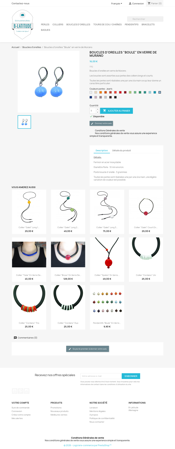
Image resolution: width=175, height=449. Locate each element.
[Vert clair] (135, 93)
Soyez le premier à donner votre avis (87, 349)
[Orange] (116, 93)
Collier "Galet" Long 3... (107, 227)
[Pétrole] (145, 93)
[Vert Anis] (130, 93)
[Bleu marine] (91, 98)
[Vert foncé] (140, 93)
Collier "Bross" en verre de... (68, 275)
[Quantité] (93, 111)
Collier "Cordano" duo (68, 323)
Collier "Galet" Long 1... (29, 227)
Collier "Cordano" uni (146, 275)
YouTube (14, 391)
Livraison (94, 407)
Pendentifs (131, 24)
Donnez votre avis (101, 123)
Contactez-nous (20, 3)
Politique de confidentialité (102, 418)
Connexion (17, 411)
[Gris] (106, 98)
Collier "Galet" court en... (146, 227)
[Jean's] (160, 93)
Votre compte (20, 402)
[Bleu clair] (150, 93)
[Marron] (111, 98)
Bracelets (148, 24)
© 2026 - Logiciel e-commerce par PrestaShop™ (87, 445)
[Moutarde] (106, 93)
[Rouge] (121, 93)
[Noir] (116, 98)
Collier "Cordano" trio (29, 323)
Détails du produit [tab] (121, 150)
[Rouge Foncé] (126, 93)
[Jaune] (101, 93)
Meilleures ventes (59, 414)
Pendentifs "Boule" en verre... (107, 323)
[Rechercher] (145, 19)
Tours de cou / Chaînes (107, 24)
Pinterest (20, 391)
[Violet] (101, 98)
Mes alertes (17, 418)
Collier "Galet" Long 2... (68, 227)
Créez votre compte (21, 414)
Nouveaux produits (59, 411)
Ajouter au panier (116, 111)
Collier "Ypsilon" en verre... (107, 275)
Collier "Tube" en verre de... (29, 275)
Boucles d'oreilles (78, 24)
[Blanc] (91, 93)
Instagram (26, 391)
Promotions (56, 407)
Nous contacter (97, 422)
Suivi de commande (21, 407)
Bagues (45, 29)
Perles (45, 24)
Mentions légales (98, 411)
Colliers (57, 24)
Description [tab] (102, 150)
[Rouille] (111, 93)
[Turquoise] (155, 93)
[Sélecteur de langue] (117, 3)
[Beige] (96, 93)
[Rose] (96, 98)
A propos (94, 414)
